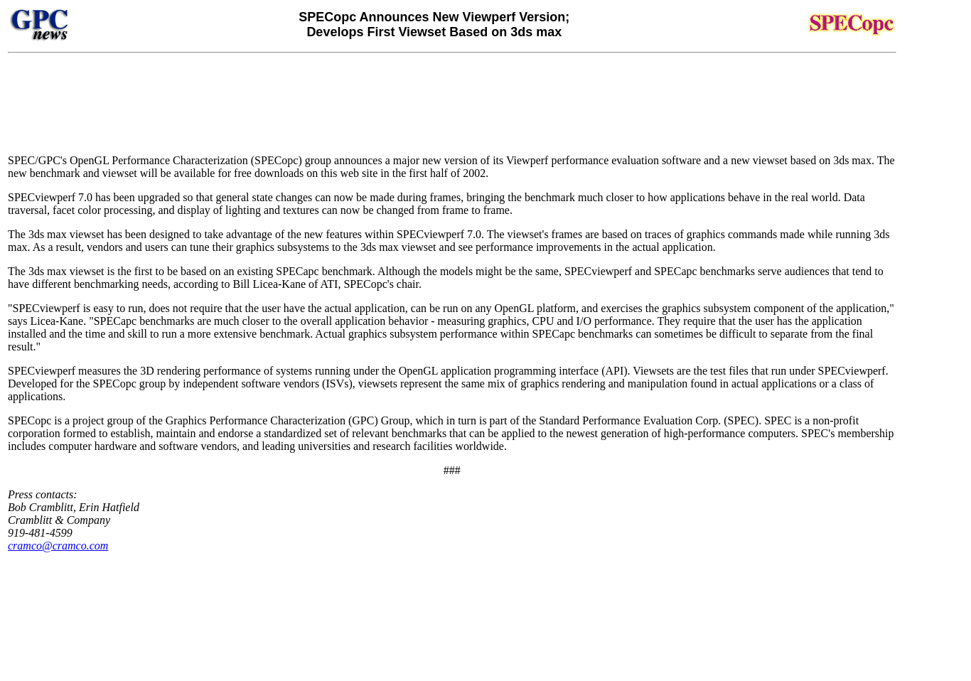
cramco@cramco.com (58, 546)
